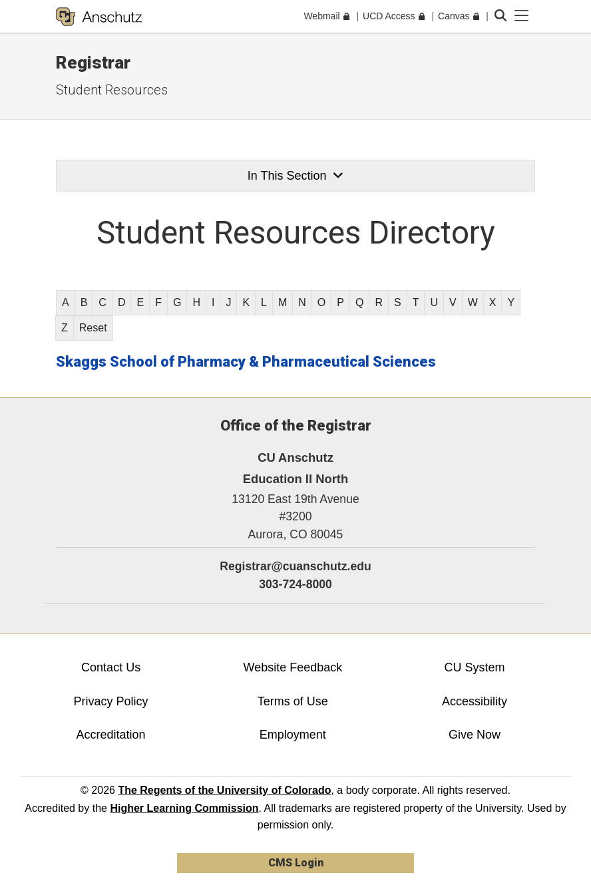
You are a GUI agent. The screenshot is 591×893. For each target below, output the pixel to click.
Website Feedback (292, 667)
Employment (293, 734)
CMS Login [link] (295, 862)
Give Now (474, 734)
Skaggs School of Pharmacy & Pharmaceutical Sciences (246, 361)
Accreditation (111, 734)
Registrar (93, 63)
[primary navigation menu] (521, 16)
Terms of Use (293, 701)
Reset (93, 327)
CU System (475, 667)
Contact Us (110, 667)
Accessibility (474, 701)
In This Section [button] (295, 175)
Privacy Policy (111, 701)
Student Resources (112, 90)
